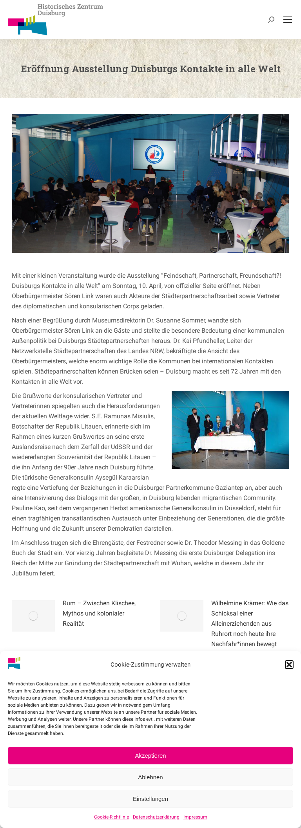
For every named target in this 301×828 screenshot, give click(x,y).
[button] (289, 665)
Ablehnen (150, 777)
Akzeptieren (150, 755)
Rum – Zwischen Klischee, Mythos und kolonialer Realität (99, 613)
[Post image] (33, 616)
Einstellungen (150, 798)
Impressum (195, 817)
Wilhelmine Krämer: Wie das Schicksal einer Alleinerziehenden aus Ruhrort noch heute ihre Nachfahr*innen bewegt (249, 623)
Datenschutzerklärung (156, 817)
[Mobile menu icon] (287, 19)
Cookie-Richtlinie (111, 817)
